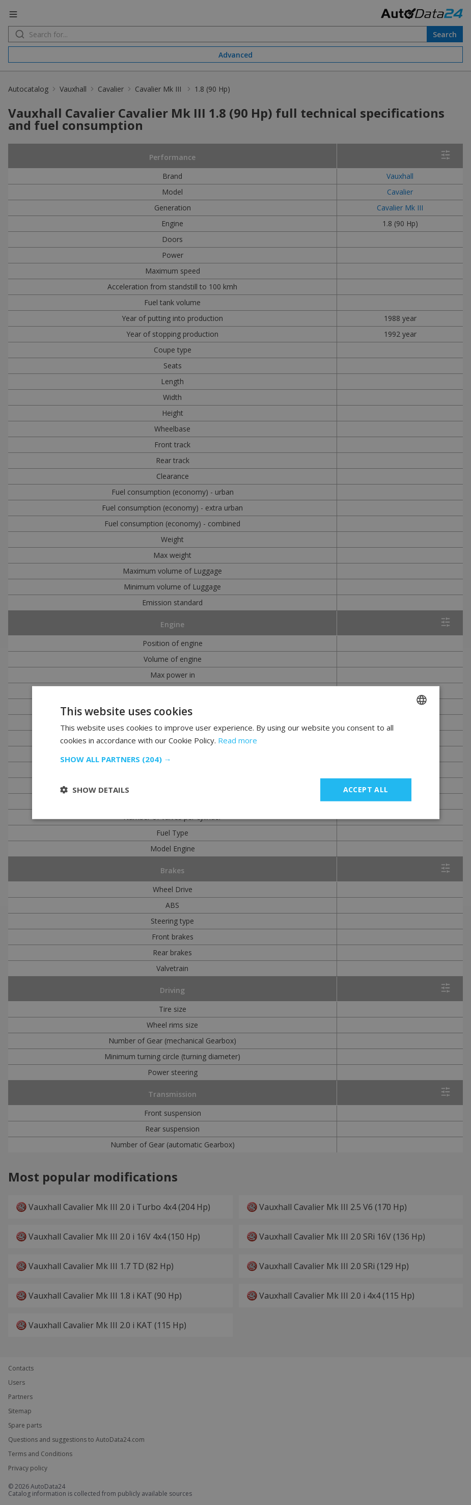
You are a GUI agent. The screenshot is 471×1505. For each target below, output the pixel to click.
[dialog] (235, 752)
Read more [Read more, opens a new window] (237, 740)
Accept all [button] (366, 789)
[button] (235, 759)
